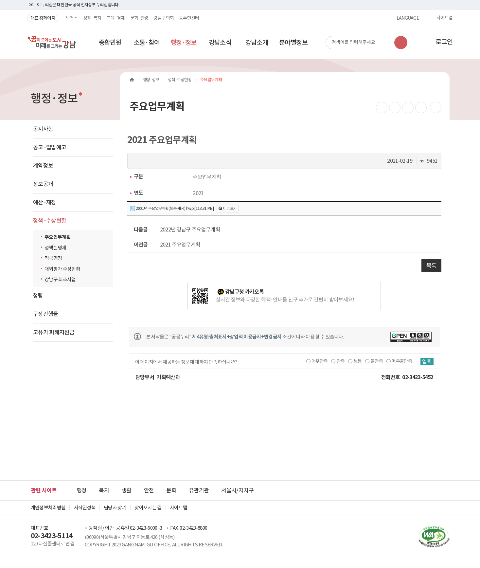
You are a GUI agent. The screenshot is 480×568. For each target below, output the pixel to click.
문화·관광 (139, 18)
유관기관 (199, 490)
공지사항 (43, 129)
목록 (431, 265)
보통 (358, 361)
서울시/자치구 (237, 490)
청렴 (38, 295)
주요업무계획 (57, 237)
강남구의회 (163, 18)
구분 (138, 176)
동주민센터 (189, 18)
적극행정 (53, 258)
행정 (82, 490)
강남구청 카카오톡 (244, 291)
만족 (341, 361)
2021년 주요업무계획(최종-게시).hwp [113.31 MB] (172, 208)
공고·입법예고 (49, 147)
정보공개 (43, 184)
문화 (171, 490)
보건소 (72, 18)
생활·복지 (92, 18)
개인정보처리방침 (48, 507)
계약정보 (43, 165)
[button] (110, 42)
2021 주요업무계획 (180, 244)
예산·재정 (44, 202)
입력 (427, 361)
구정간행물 (45, 314)
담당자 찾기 (115, 507)
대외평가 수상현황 (62, 269)
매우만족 (319, 361)
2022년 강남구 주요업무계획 (190, 229)
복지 (104, 490)
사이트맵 (444, 18)
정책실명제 (55, 248)
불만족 (377, 361)
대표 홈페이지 (42, 18)
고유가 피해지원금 (53, 332)
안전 (149, 490)
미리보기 (230, 208)
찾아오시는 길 (147, 507)
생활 (126, 490)
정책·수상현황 (49, 220)
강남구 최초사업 (60, 279)
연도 (138, 193)
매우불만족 (402, 361)
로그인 (444, 42)
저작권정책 (85, 507)
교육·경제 (116, 18)
